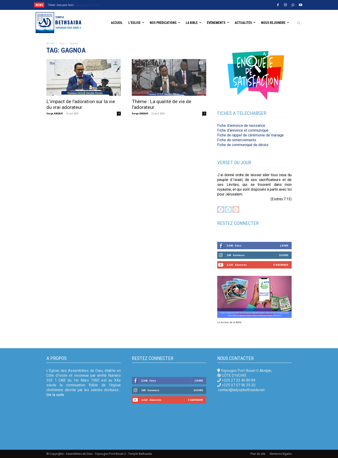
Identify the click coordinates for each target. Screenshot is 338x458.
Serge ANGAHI (54, 113)
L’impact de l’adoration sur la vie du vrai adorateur (80, 104)
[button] (298, 23)
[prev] (153, 5)
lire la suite (55, 395)
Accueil (50, 43)
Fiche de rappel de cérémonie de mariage (250, 135)
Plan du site (258, 454)
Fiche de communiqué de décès (242, 145)
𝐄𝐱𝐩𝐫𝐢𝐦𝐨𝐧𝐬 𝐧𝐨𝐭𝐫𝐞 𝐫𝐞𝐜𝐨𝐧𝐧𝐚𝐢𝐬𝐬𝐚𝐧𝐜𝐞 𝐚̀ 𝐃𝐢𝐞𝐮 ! (72, 5)
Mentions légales (281, 454)
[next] (160, 5)
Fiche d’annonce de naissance (241, 125)
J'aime (284, 245)
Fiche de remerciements (236, 140)
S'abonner (280, 264)
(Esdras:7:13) (281, 199)
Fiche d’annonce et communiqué (242, 130)
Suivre (283, 255)
